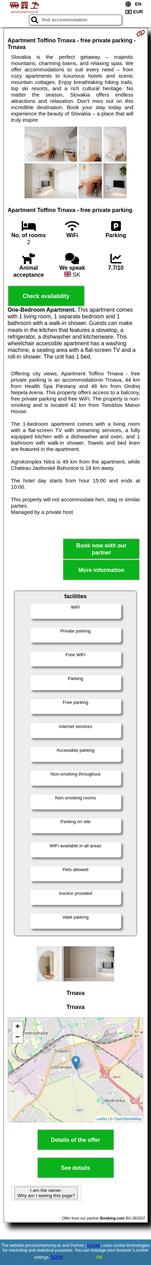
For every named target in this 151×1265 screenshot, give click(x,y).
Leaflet (101, 1119)
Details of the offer (75, 1140)
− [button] (17, 1037)
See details (75, 1168)
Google (94, 1245)
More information (101, 570)
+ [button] (17, 1027)
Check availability (45, 296)
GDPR (57, 1257)
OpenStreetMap (128, 1119)
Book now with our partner (101, 549)
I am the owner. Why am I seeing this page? (46, 1193)
